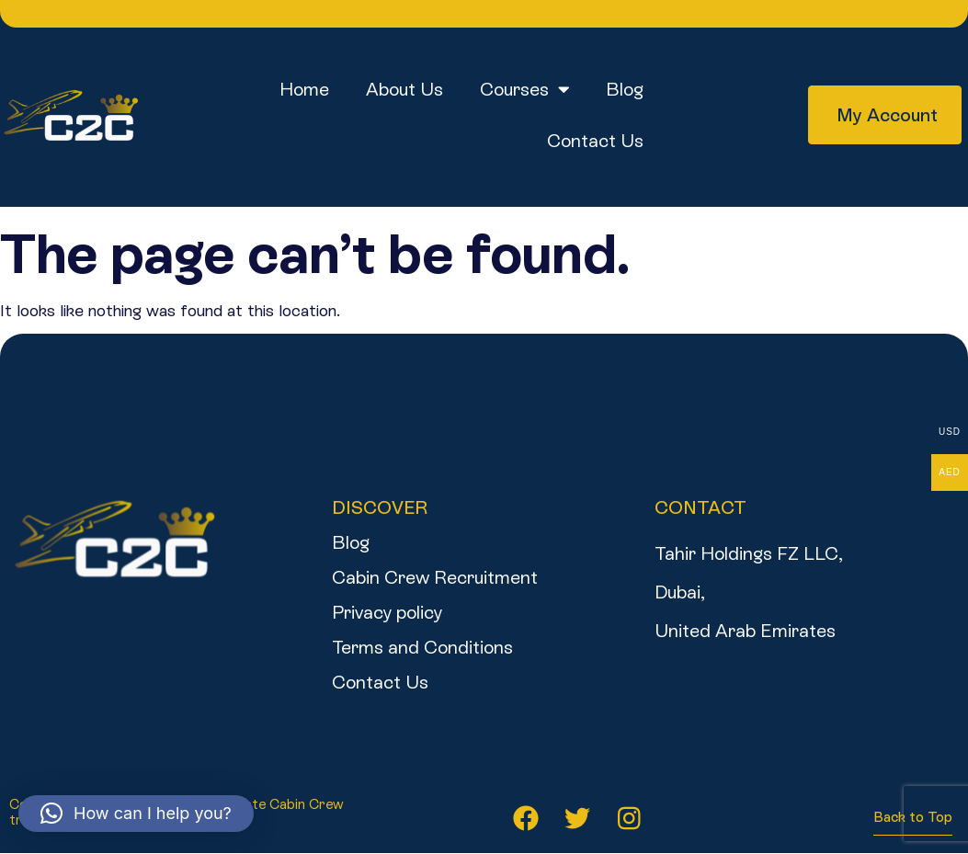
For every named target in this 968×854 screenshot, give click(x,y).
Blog (624, 89)
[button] (136, 813)
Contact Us (595, 141)
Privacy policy (387, 612)
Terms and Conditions (422, 647)
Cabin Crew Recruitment (435, 577)
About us (404, 89)
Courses (525, 89)
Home (304, 89)
